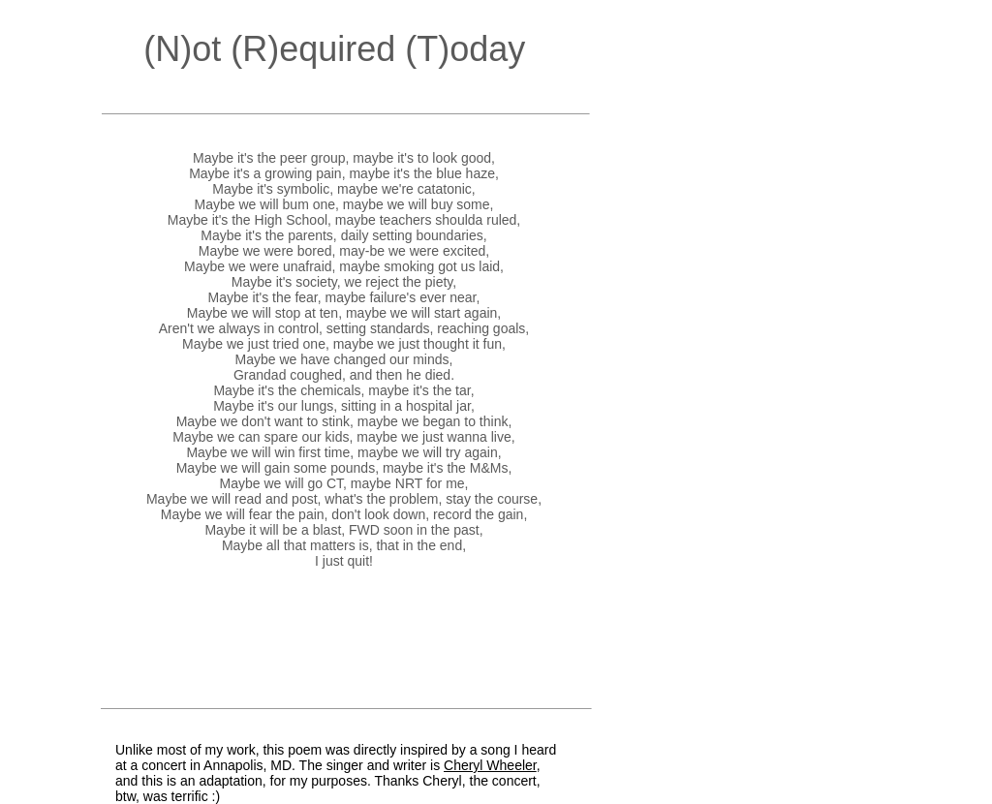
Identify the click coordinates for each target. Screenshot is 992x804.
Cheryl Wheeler (490, 765)
